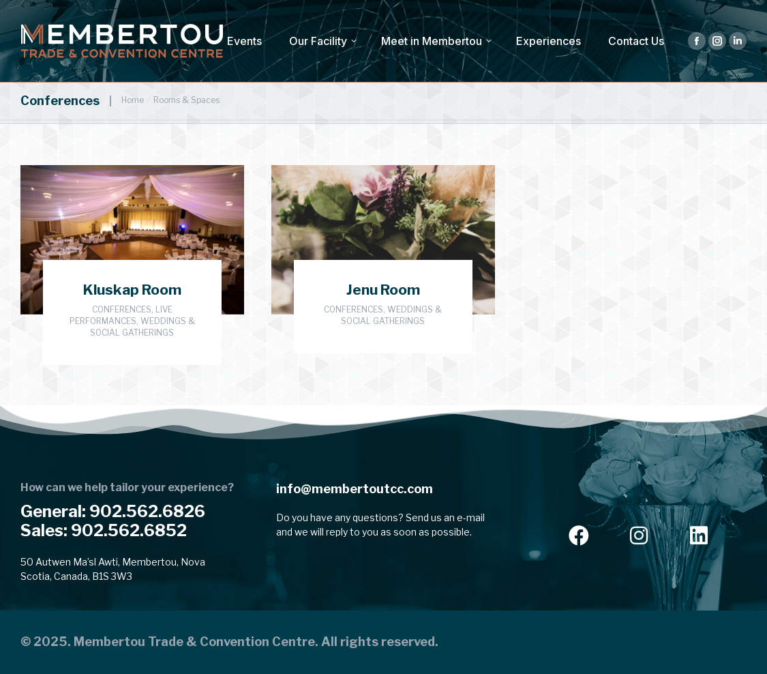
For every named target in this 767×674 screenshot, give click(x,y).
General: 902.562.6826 (112, 511)
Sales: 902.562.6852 (103, 530)
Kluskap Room (132, 289)
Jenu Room (383, 289)
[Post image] (132, 239)
